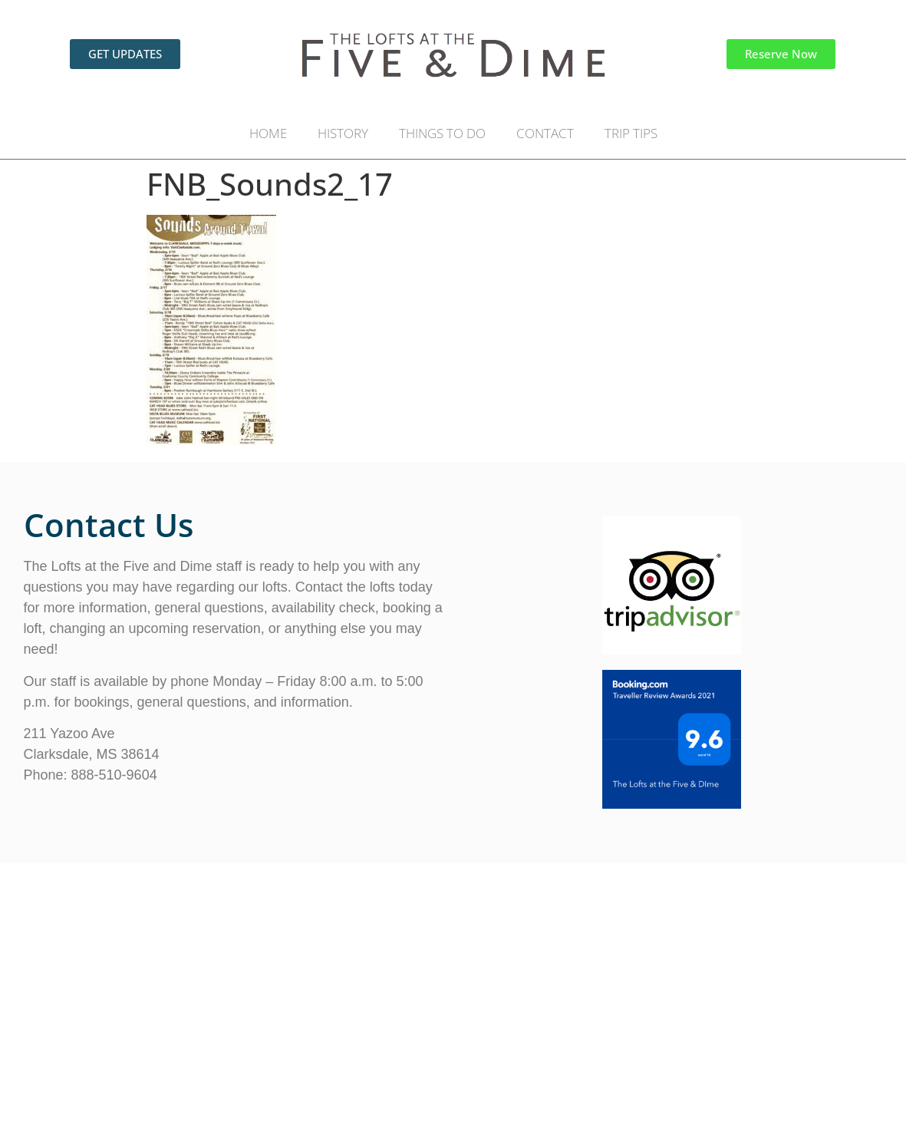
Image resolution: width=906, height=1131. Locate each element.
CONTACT (545, 133)
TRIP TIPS (631, 133)
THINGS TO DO (442, 133)
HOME (268, 133)
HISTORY (343, 133)
